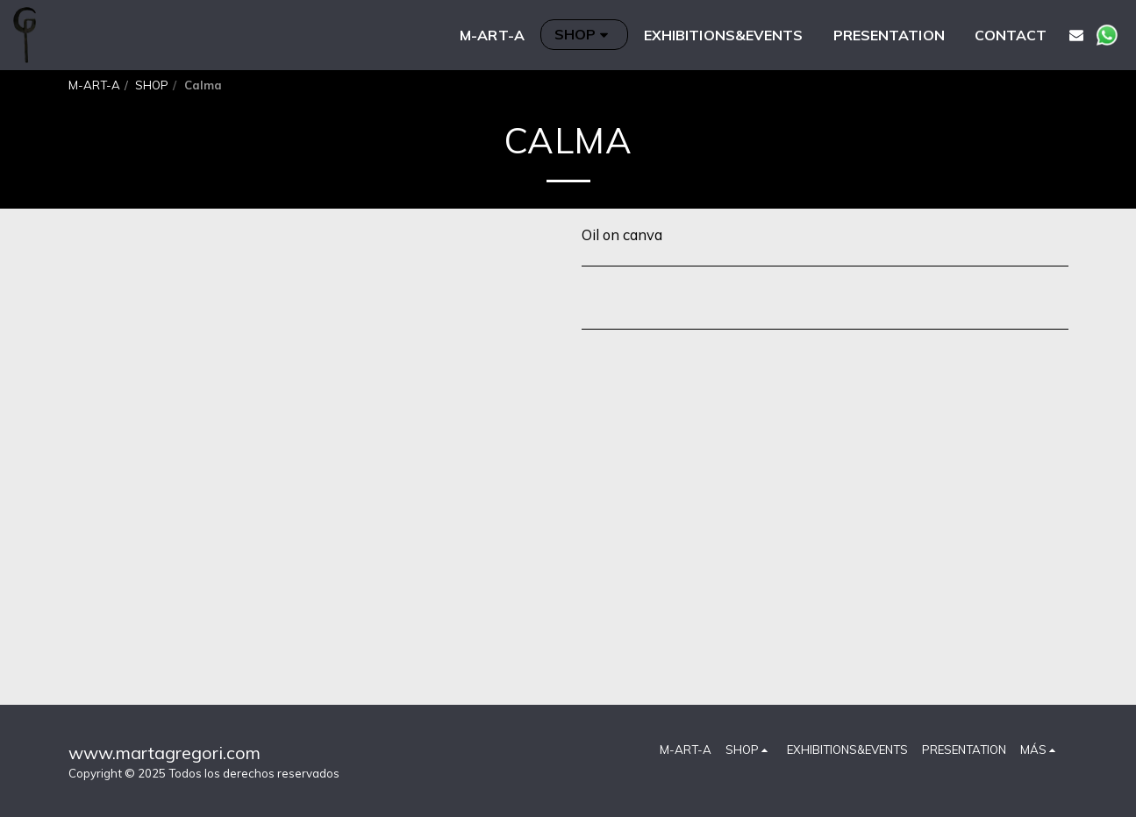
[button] (1076, 34)
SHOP (151, 85)
